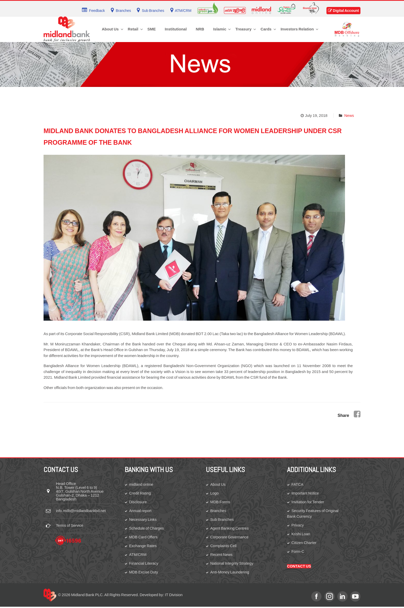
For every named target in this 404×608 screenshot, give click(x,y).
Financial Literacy (144, 564)
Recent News (221, 555)
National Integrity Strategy (232, 564)
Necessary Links (143, 520)
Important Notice (305, 493)
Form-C (298, 552)
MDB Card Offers (143, 538)
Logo (214, 493)
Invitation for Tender (308, 502)
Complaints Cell (223, 546)
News (349, 115)
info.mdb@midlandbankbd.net (81, 511)
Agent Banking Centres (229, 528)
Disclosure (138, 502)
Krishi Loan (300, 534)
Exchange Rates (143, 546)
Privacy (297, 525)
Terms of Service (70, 526)
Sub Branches (222, 520)
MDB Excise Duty (144, 573)
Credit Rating (140, 493)
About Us (218, 484)
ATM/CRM (138, 555)
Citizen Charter (304, 543)
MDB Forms (220, 502)
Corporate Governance (229, 538)
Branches (218, 511)
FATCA (297, 484)
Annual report (140, 511)
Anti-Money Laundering (230, 573)
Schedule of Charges (147, 528)
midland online (141, 484)
